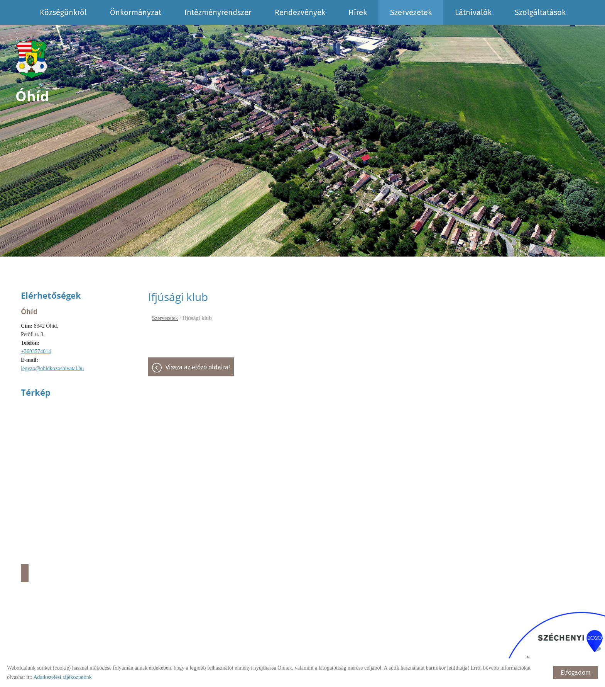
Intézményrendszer (218, 12)
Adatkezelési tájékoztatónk (62, 677)
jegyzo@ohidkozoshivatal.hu (52, 368)
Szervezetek (411, 12)
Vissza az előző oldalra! (198, 367)
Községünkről (63, 12)
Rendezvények (300, 12)
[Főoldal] (32, 59)
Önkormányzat (135, 12)
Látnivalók (473, 12)
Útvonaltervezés (25, 573)
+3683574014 (36, 351)
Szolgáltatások (540, 12)
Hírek (357, 12)
